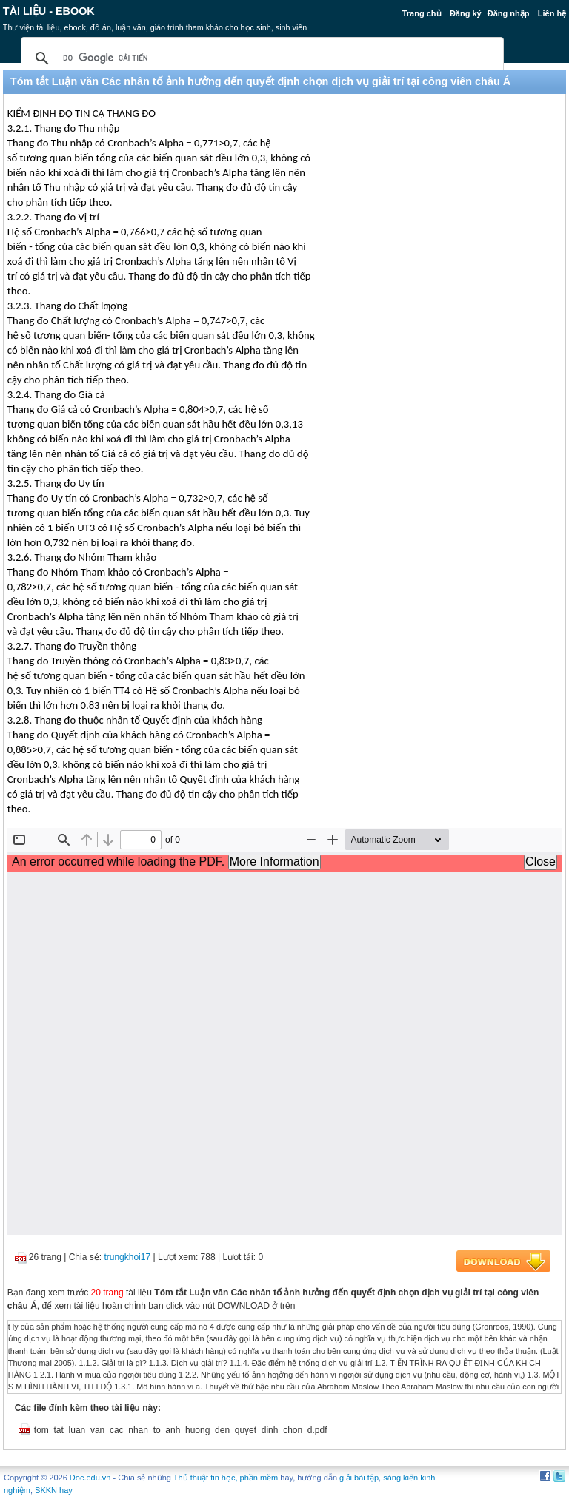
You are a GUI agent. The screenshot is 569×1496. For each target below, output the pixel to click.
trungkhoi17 (127, 1257)
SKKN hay (54, 1490)
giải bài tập (359, 1477)
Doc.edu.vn (90, 1477)
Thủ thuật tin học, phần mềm (225, 1477)
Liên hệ (552, 13)
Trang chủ (422, 13)
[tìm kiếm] (260, 58)
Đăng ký (466, 13)
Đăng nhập (509, 13)
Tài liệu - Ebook (49, 11)
